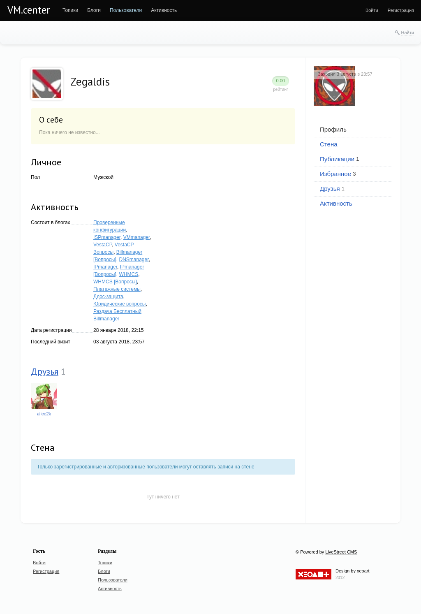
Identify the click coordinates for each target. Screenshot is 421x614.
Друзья (44, 371)
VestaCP (102, 245)
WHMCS (129, 274)
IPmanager (105, 267)
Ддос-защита (108, 296)
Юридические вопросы (119, 304)
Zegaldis (90, 81)
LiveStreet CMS (341, 551)
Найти (407, 32)
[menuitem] (70, 10)
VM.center (28, 9)
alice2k (44, 413)
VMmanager (136, 237)
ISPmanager (106, 237)
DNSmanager (134, 259)
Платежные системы (117, 289)
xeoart (363, 570)
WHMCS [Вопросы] (115, 282)
